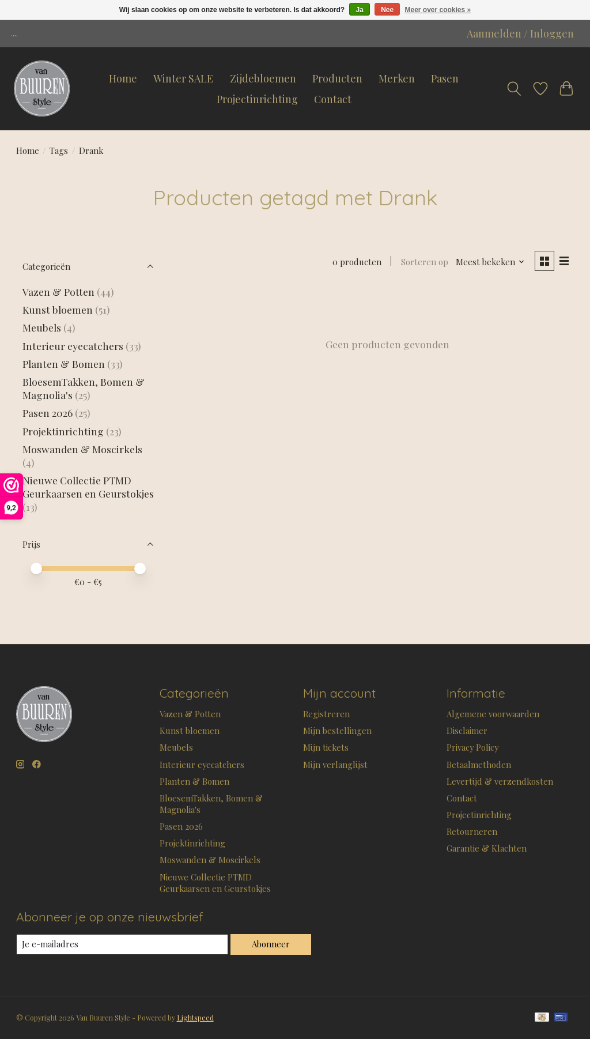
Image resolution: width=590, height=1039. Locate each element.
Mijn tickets (326, 747)
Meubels (41, 327)
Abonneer (271, 944)
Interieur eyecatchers (72, 345)
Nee (387, 10)
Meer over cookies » (438, 10)
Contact (332, 99)
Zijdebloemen (263, 78)
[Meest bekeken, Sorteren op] (490, 262)
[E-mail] (122, 944)
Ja (359, 10)
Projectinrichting (257, 99)
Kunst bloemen (57, 309)
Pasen (445, 78)
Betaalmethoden (479, 764)
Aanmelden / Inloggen (520, 33)
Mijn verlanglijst (335, 764)
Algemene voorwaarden (493, 714)
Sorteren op (424, 262)
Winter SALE (183, 78)
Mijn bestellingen (337, 730)
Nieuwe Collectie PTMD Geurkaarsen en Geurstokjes (88, 486)
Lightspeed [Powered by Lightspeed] (195, 1017)
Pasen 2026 (47, 412)
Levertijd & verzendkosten (500, 781)
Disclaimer (467, 730)
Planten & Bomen (63, 363)
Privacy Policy (472, 747)
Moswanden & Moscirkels (82, 448)
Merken (397, 78)
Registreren (326, 714)
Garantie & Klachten (487, 848)
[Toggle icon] (514, 89)
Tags (59, 150)
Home (123, 78)
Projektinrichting (63, 431)
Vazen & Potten (58, 291)
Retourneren (472, 831)
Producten (337, 78)
